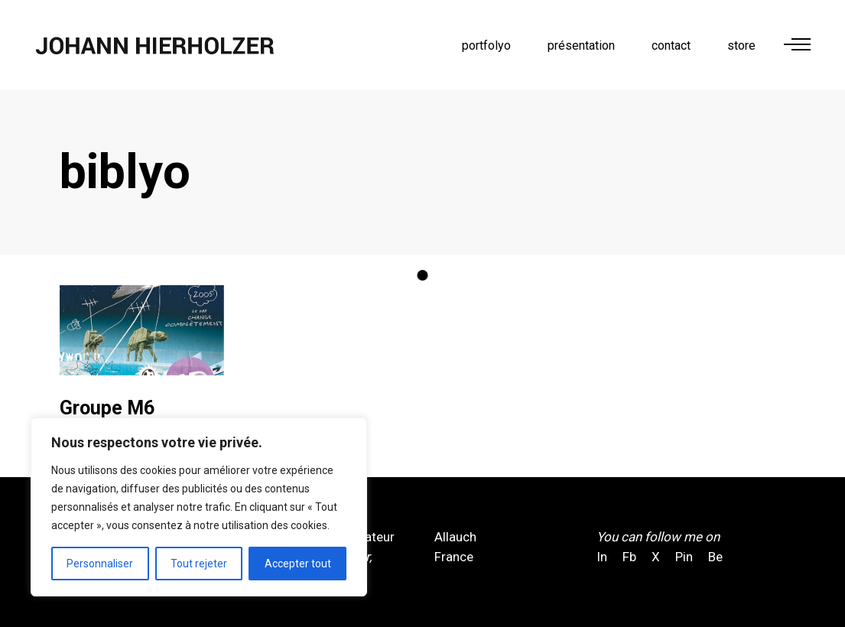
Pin (684, 556)
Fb (629, 556)
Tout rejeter (199, 563)
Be (715, 556)
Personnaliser (100, 563)
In (603, 556)
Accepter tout (298, 563)
